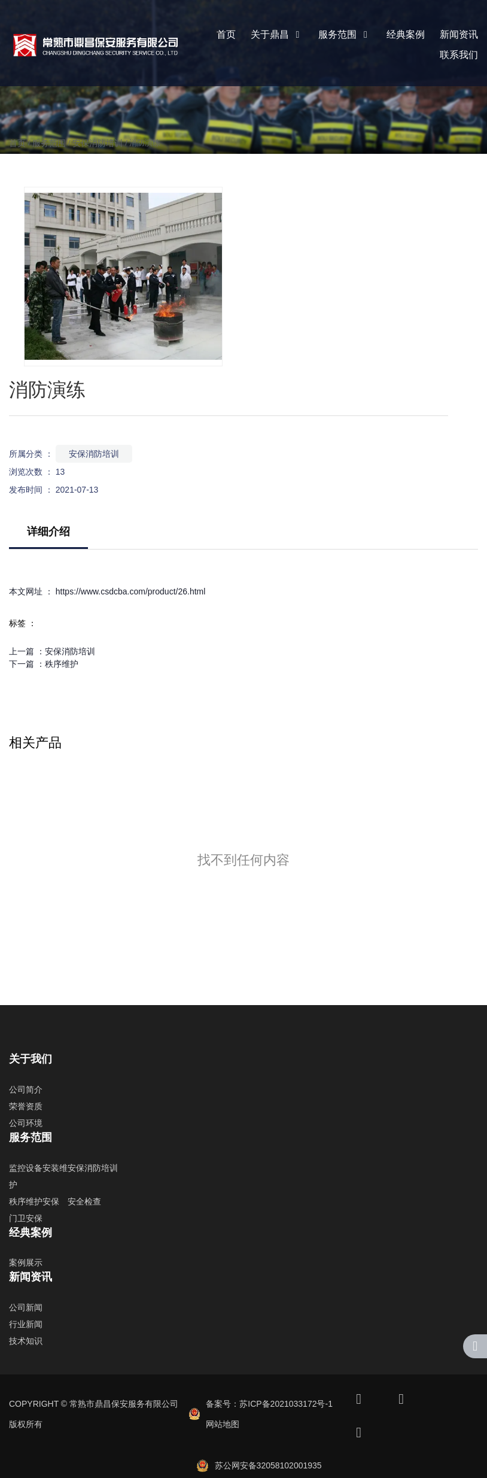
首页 (226, 34)
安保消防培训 (97, 143)
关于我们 (30, 1059)
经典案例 (405, 34)
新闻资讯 (459, 34)
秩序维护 (61, 664)
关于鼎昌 (277, 34)
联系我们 (459, 55)
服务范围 (344, 34)
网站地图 (222, 1424)
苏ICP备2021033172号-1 (286, 1404)
